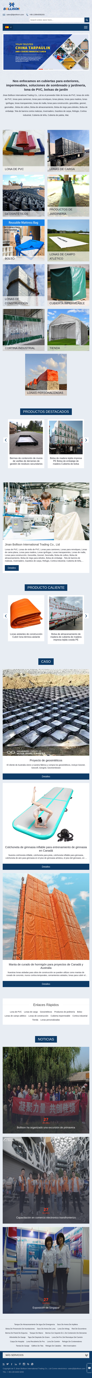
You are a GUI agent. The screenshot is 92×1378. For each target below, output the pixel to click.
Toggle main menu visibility (86, 26)
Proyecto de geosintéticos (46, 760)
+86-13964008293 (36, 15)
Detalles (12, 568)
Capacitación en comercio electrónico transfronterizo (46, 1217)
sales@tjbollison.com (15, 15)
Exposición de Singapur (46, 1307)
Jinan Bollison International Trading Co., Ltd (32, 544)
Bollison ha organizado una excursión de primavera (46, 1127)
